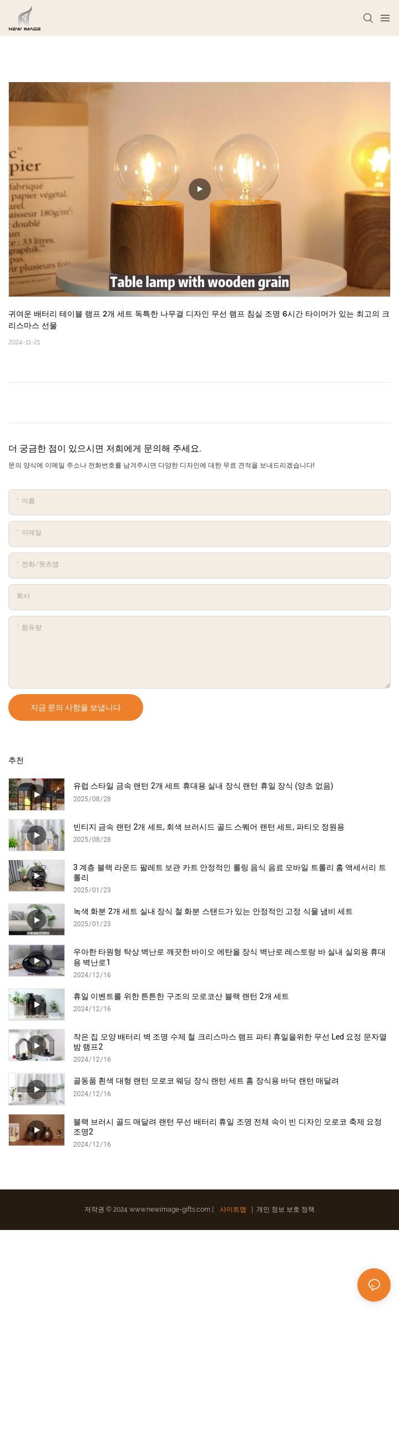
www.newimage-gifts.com (170, 1209)
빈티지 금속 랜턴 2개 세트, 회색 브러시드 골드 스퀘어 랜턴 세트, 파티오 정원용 (209, 826)
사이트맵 (233, 1209)
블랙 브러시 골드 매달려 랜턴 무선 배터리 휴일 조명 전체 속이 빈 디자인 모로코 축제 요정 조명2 (227, 1126)
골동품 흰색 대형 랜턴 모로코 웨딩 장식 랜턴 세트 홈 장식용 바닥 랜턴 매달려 (206, 1080)
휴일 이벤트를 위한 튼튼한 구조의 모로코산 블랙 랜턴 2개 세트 (181, 996)
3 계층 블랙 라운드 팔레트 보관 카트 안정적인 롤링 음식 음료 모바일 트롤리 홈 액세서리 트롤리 (229, 872)
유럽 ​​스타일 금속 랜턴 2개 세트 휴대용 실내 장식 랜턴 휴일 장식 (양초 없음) (203, 785)
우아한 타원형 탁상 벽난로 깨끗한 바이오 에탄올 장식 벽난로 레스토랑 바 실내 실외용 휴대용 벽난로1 (229, 956)
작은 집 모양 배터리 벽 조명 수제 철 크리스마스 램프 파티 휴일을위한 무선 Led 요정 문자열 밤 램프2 (230, 1041)
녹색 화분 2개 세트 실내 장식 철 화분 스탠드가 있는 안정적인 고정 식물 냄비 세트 (213, 911)
